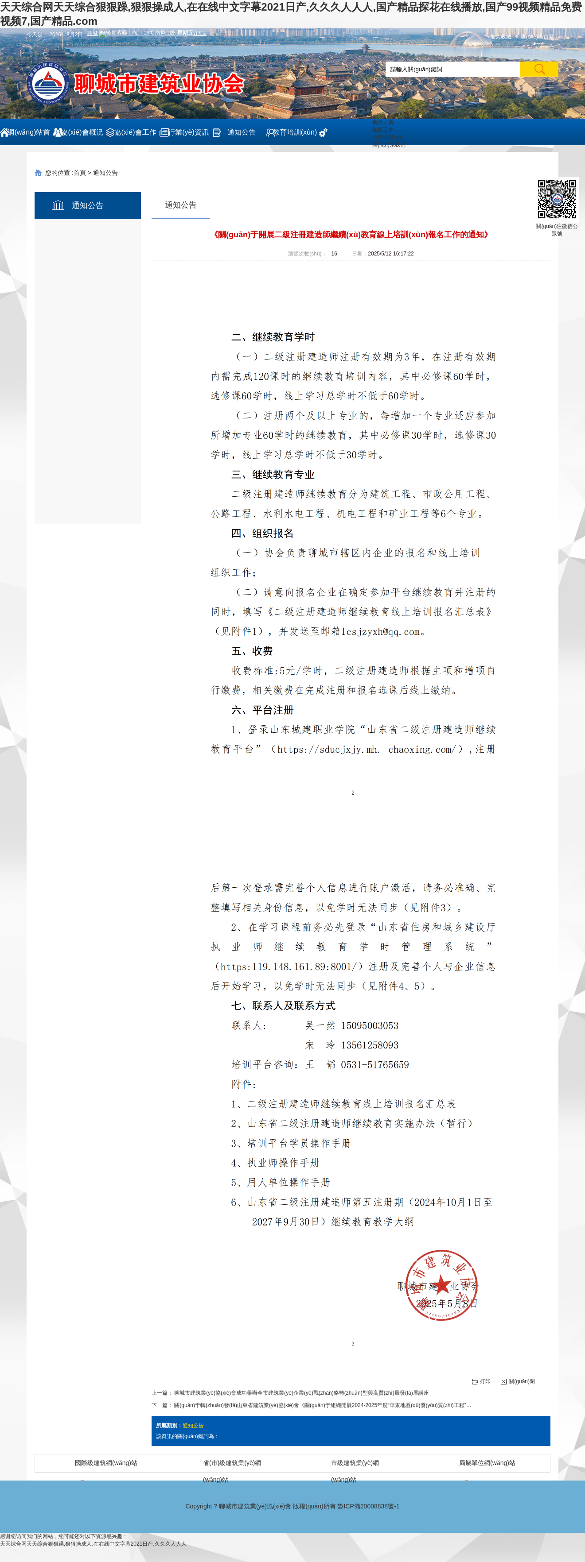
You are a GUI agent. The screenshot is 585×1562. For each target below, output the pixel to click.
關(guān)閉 (518, 1381)
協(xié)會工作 (135, 132)
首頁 (80, 172)
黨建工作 (383, 130)
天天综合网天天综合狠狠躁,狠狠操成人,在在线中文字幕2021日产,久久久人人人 (93, 1544)
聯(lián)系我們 (389, 145)
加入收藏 (500, 37)
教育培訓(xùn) (295, 132)
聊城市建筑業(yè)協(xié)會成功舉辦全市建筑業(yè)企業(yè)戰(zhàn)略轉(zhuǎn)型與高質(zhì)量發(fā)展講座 (301, 1393)
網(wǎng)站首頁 (28, 136)
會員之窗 (383, 122)
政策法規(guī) (388, 137)
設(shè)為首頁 (537, 37)
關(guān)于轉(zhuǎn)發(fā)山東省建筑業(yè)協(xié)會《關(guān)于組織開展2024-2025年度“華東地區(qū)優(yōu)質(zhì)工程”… (322, 1405)
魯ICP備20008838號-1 (368, 1506)
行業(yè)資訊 (188, 132)
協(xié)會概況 (82, 132)
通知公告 (241, 132)
